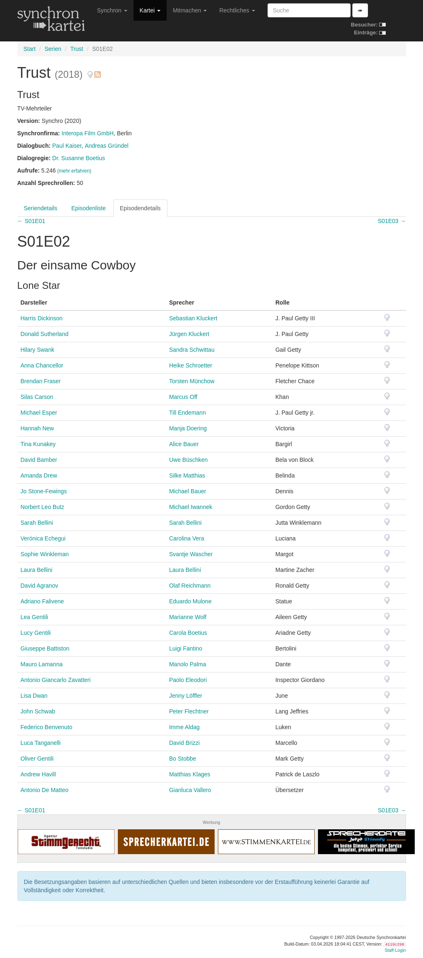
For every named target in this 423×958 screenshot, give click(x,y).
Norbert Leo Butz (43, 507)
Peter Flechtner (189, 711)
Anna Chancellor (42, 365)
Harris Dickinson (42, 318)
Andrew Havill (38, 774)
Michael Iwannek (190, 507)
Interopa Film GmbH (88, 133)
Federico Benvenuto (46, 727)
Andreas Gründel (107, 145)
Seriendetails (40, 208)
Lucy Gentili (36, 632)
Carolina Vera (186, 538)
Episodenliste (88, 208)
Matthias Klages (189, 774)
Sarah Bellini (37, 522)
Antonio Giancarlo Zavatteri (56, 680)
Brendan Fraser (41, 381)
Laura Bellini (37, 570)
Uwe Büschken (188, 459)
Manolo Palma (187, 664)
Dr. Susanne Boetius (78, 158)
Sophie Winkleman (45, 554)
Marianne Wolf (187, 617)
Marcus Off (183, 397)
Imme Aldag (184, 727)
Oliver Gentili (37, 758)
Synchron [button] (112, 10)
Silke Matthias (187, 475)
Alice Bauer (184, 444)
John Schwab (38, 711)
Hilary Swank (38, 349)
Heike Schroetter (190, 365)
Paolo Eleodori (188, 680)
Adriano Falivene (42, 601)
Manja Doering (188, 428)
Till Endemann (187, 412)
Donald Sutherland (45, 334)
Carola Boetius (188, 632)
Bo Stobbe (182, 758)
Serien (53, 49)
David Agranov (39, 585)
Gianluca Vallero (190, 790)
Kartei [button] (150, 10)
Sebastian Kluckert (193, 318)
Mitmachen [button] (190, 10)
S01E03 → (392, 221)
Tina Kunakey (38, 444)
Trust (76, 49)
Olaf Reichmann (189, 585)
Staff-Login (395, 950)
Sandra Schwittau (192, 349)
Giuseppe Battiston (45, 648)
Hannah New (37, 428)
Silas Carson (37, 397)
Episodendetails (140, 208)
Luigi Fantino (185, 648)
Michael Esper (39, 412)
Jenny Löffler (185, 695)
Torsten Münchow (192, 381)
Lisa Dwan (34, 695)
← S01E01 (31, 221)
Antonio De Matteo (45, 790)
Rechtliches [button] (237, 10)
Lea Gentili (34, 617)
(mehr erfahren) (74, 171)
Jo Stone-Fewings (44, 491)
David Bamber (39, 459)
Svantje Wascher (191, 554)
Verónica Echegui (43, 538)
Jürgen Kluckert (189, 334)
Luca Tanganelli (41, 743)
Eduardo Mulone (190, 601)
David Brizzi (184, 743)
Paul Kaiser (66, 145)
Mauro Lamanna (42, 664)
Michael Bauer (187, 491)
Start (30, 49)
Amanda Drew (39, 475)
